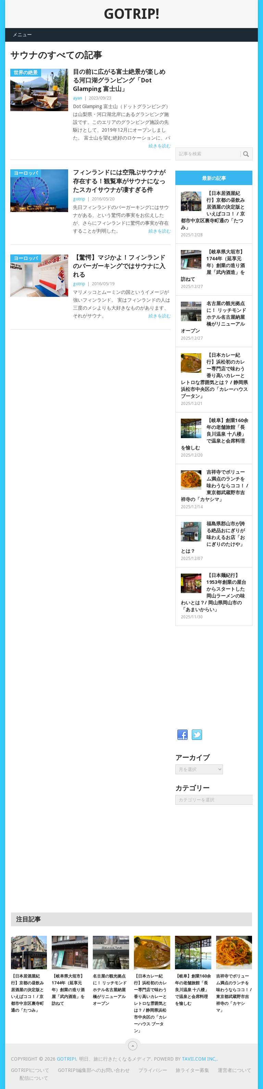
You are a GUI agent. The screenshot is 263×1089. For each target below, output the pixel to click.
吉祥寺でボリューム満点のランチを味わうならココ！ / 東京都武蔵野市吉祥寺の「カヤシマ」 (214, 485)
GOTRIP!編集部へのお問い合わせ (94, 1070)
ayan (77, 98)
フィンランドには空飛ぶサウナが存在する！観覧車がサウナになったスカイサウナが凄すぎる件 (119, 181)
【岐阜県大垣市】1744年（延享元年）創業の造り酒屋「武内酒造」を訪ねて (213, 265)
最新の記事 (214, 178)
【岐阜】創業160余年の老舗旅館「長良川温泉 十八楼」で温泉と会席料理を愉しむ (214, 434)
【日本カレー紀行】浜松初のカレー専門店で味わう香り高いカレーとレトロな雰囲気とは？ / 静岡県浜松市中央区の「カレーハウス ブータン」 (214, 375)
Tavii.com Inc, (199, 1059)
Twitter (196, 735)
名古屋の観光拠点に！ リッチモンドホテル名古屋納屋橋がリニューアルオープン (213, 317)
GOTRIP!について (30, 1070)
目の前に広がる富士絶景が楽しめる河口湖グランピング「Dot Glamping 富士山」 (119, 80)
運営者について (234, 1070)
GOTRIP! (131, 13)
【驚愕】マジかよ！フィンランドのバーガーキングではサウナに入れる (119, 266)
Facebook (182, 735)
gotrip (79, 198)
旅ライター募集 (192, 1070)
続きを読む (160, 145)
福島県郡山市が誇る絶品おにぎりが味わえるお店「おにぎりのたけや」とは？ (213, 537)
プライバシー (152, 1070)
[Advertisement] (219, 92)
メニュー (22, 34)
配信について (34, 1078)
